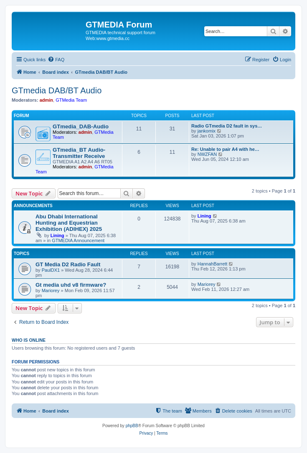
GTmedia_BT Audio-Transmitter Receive (79, 153)
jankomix (207, 130)
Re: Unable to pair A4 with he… (225, 149)
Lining (57, 235)
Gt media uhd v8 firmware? (71, 285)
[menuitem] (56, 60)
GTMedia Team (71, 100)
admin (46, 100)
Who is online (29, 340)
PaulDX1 (51, 270)
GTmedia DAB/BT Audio (56, 90)
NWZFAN (207, 154)
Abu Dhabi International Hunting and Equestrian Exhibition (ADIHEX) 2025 (69, 222)
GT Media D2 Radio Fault (68, 264)
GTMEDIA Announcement (78, 240)
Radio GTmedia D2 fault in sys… (226, 125)
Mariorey (51, 290)
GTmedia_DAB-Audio (81, 126)
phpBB (132, 425)
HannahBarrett (213, 263)
